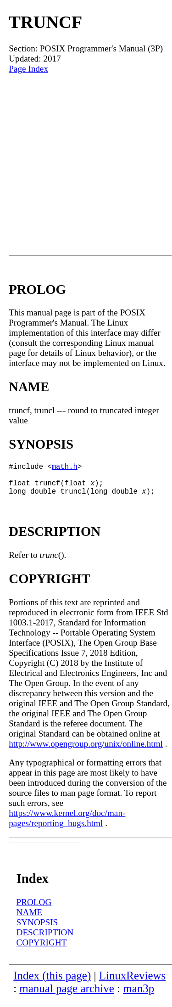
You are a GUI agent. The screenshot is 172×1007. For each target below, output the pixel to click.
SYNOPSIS (37, 929)
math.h (65, 468)
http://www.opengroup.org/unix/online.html (86, 751)
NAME (30, 919)
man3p (138, 996)
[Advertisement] (86, 165)
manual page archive (66, 996)
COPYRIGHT (42, 950)
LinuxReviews (132, 983)
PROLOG (34, 909)
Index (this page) (52, 983)
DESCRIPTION (45, 940)
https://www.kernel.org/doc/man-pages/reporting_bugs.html (67, 825)
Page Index (28, 68)
